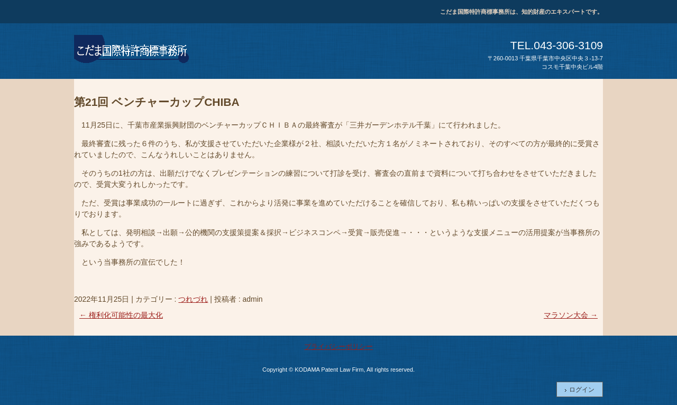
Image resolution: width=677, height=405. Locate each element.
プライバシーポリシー (338, 346)
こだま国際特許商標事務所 (132, 51)
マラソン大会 (571, 315)
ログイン (581, 389)
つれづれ (193, 299)
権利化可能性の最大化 (121, 315)
